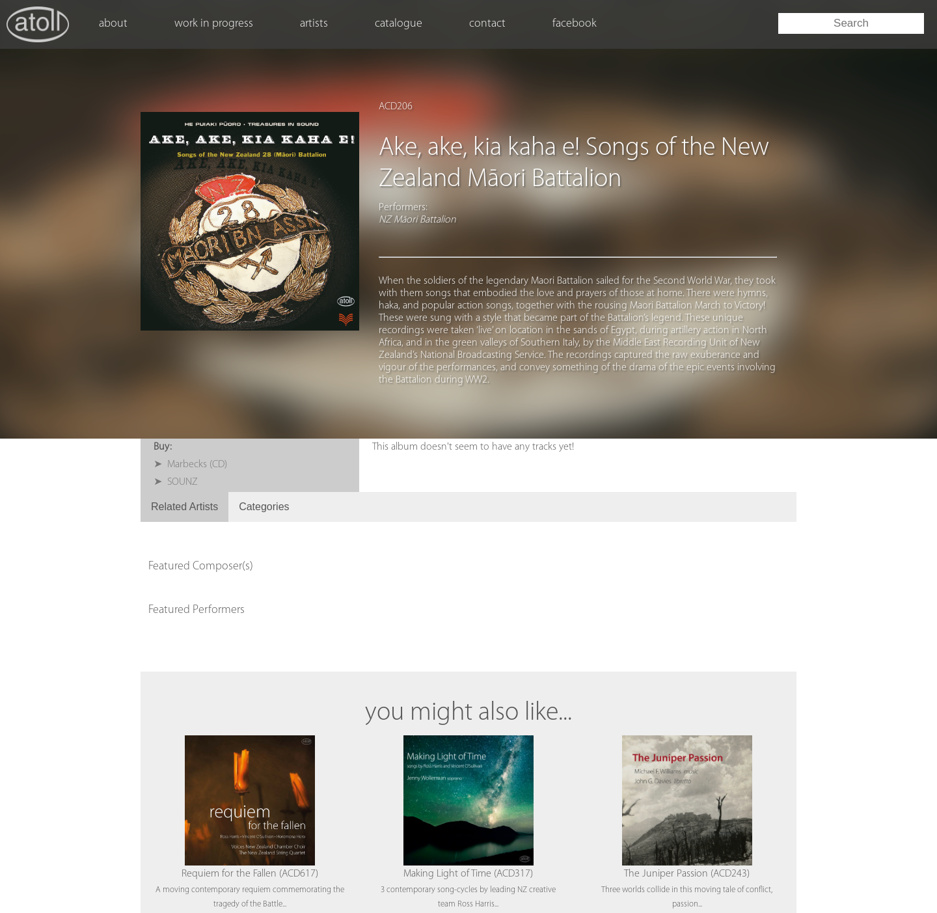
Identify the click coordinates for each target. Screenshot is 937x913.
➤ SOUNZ (176, 482)
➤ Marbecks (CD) (190, 464)
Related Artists (184, 506)
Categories (264, 506)
